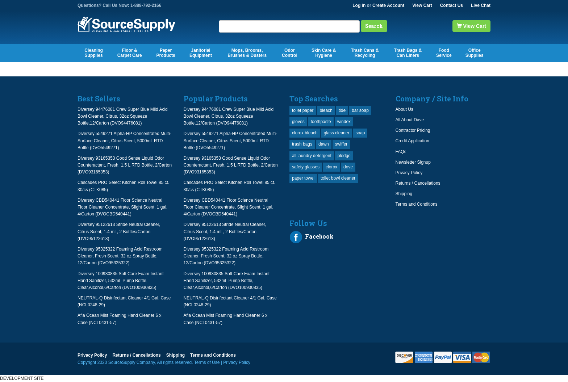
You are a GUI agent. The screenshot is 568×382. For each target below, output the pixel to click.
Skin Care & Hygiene (324, 53)
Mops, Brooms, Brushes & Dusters (247, 53)
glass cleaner (337, 132)
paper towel (303, 178)
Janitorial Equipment (200, 53)
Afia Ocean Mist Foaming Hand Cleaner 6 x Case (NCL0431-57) (119, 319)
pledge (344, 155)
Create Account (388, 5)
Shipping (404, 193)
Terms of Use (207, 362)
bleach (326, 110)
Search (374, 25)
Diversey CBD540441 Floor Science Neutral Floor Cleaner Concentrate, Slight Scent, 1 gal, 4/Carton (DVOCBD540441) (122, 207)
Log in (359, 5)
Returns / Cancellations (418, 183)
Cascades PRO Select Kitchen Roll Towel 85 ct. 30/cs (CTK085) (123, 186)
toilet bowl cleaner (338, 178)
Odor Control (289, 53)
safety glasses (306, 166)
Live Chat (480, 5)
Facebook (311, 237)
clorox (331, 166)
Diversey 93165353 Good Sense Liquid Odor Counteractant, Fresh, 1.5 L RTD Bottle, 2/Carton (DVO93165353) (125, 165)
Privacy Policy (409, 172)
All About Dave (410, 119)
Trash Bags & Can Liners (408, 53)
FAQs (401, 151)
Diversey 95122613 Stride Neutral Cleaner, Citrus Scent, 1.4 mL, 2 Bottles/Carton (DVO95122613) (119, 231)
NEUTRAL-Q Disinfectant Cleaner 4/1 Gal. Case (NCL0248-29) (124, 301)
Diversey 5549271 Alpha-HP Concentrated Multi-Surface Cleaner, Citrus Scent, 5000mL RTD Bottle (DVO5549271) (124, 140)
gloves (298, 121)
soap (360, 132)
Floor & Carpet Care (129, 53)
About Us (404, 109)
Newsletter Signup (413, 162)
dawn (323, 144)
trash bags (302, 144)
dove (348, 166)
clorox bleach (305, 132)
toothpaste (321, 121)
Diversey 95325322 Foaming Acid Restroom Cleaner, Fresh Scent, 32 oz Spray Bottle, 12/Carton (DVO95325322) (120, 256)
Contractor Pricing (413, 130)
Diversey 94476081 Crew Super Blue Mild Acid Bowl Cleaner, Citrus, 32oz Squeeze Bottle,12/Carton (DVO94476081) (123, 116)
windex (344, 121)
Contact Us (451, 5)
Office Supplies (474, 53)
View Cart (422, 5)
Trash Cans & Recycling (365, 53)
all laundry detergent (311, 155)
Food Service (444, 53)
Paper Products (165, 53)
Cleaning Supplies (93, 53)
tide (342, 110)
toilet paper (302, 110)
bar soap (360, 110)
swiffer (341, 144)
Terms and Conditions (417, 204)
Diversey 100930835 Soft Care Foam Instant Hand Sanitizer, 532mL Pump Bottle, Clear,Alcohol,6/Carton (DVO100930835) (120, 280)
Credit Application (412, 140)
